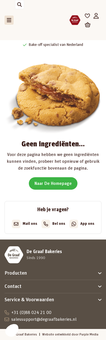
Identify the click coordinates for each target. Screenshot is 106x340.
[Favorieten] (87, 16)
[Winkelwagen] (87, 24)
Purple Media (88, 334)
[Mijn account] (96, 16)
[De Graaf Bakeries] (75, 20)
